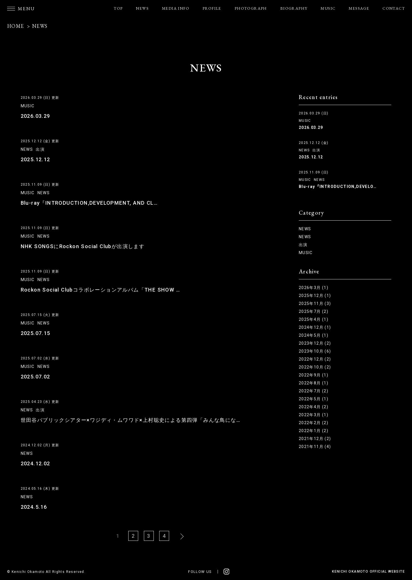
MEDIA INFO (175, 8)
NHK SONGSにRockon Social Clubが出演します (81, 246)
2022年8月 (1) (313, 383)
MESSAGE (359, 8)
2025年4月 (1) (313, 319)
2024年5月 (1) (313, 335)
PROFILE (212, 8)
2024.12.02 (35, 463)
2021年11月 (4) (315, 446)
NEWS (142, 8)
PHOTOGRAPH (251, 8)
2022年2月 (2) (313, 422)
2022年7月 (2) (313, 391)
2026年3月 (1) (313, 287)
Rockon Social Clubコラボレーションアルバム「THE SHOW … (99, 290)
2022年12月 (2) (315, 359)
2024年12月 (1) (315, 327)
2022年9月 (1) (313, 375)
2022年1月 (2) (313, 430)
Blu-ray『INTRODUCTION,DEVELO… (338, 186)
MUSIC (328, 8)
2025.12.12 (35, 159)
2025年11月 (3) (315, 303)
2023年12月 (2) (315, 343)
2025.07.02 (35, 377)
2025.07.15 (35, 333)
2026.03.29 (35, 116)
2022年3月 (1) (313, 415)
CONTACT (393, 8)
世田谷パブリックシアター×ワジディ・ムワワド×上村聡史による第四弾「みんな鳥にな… (130, 420)
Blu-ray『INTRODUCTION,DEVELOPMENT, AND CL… (87, 203)
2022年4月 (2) (313, 407)
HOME (15, 26)
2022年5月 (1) (313, 399)
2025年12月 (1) (315, 295)
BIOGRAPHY (294, 8)
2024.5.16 (34, 507)
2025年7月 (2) (313, 311)
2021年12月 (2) (315, 438)
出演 (40, 149)
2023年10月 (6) (315, 351)
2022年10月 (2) (315, 367)
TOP (118, 8)
